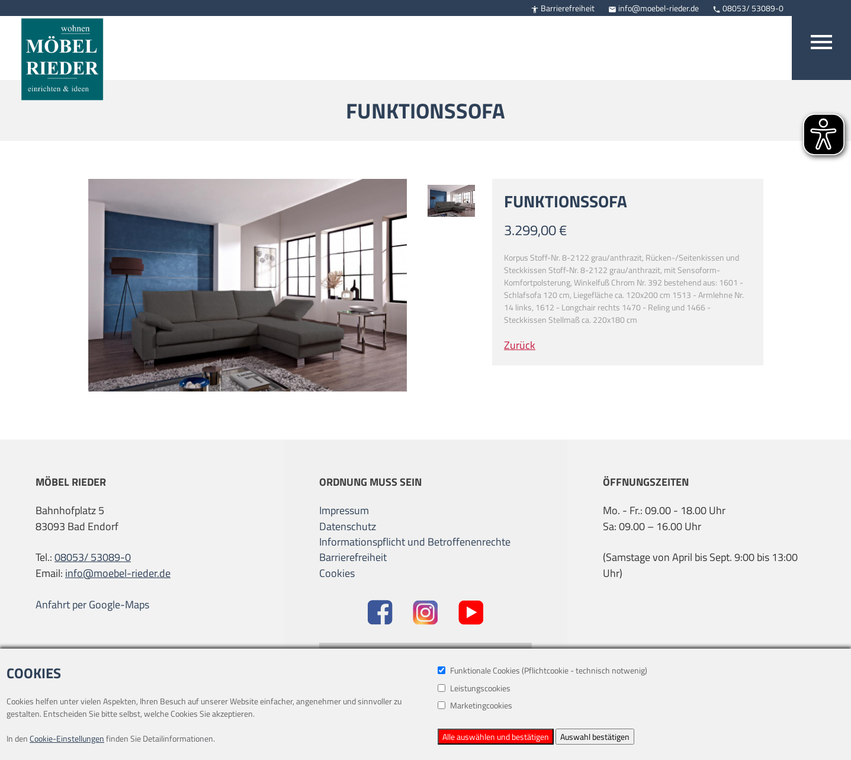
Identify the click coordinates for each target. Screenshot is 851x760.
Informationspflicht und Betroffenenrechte (414, 542)
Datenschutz (347, 526)
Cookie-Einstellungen (67, 738)
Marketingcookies (475, 705)
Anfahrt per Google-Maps (92, 605)
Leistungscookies (474, 688)
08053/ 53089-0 (747, 8)
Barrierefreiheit (563, 8)
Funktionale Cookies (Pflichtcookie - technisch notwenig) (542, 670)
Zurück (519, 345)
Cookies (337, 573)
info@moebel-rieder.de (653, 8)
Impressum (344, 510)
